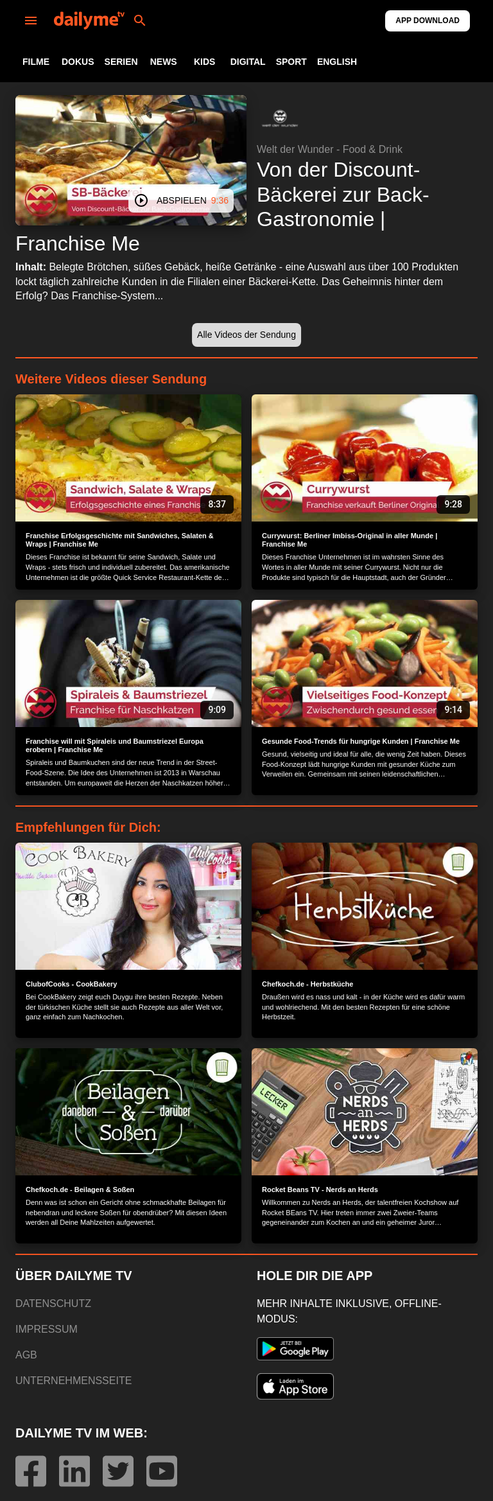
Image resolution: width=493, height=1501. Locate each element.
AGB (26, 1354)
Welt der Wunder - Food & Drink (329, 149)
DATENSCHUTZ (53, 1303)
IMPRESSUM (46, 1329)
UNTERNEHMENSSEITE (73, 1380)
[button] (280, 118)
